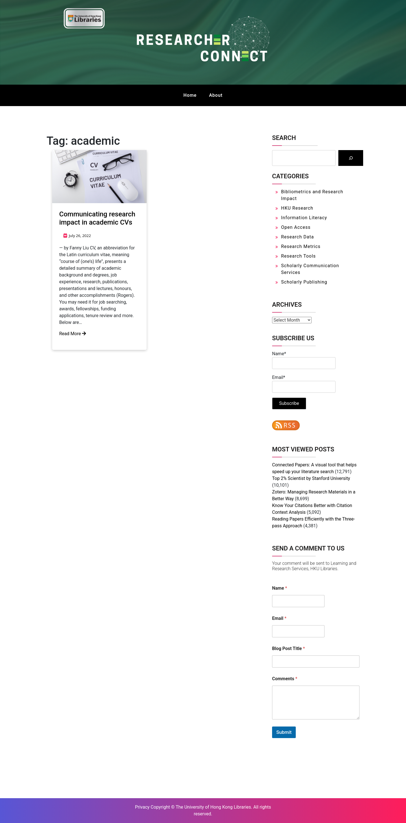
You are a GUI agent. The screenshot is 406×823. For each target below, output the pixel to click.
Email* (304, 384)
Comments (284, 678)
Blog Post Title (288, 648)
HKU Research (297, 208)
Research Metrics (301, 246)
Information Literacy (304, 217)
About (215, 95)
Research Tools (298, 256)
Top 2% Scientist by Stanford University (311, 478)
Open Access (295, 227)
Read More (72, 333)
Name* (304, 360)
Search (284, 137)
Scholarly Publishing (304, 282)
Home (190, 95)
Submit (284, 732)
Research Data (297, 237)
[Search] (350, 158)
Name (279, 588)
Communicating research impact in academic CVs (97, 218)
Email (279, 618)
